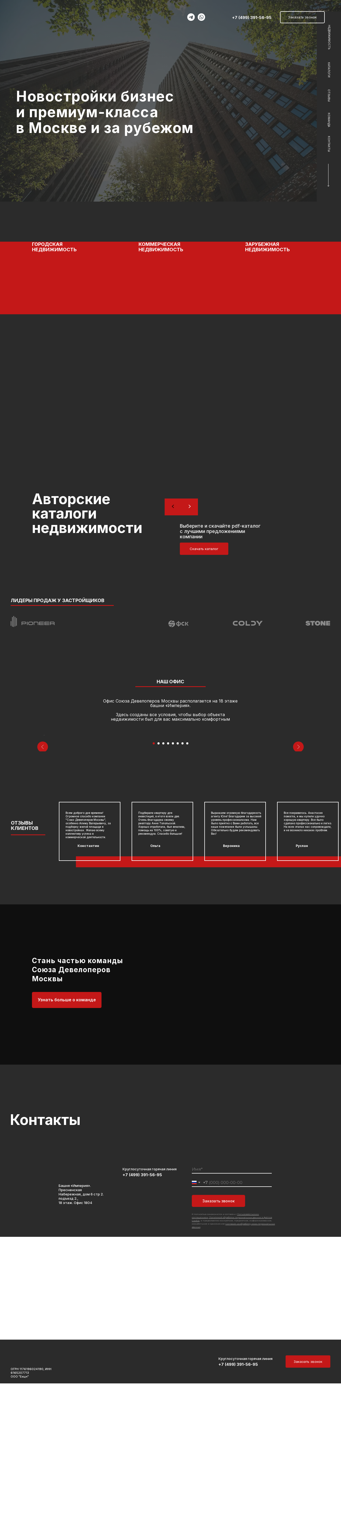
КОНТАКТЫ (329, 144)
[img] (35, 15)
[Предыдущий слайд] (42, 808)
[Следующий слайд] (298, 808)
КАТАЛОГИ (329, 69)
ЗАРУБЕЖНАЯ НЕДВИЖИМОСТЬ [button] (267, 246)
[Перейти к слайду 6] (178, 890)
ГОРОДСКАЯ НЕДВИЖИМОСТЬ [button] (54, 246)
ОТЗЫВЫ (329, 95)
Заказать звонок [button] (302, 17)
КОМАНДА (329, 120)
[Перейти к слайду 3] (163, 890)
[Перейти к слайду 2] (158, 890)
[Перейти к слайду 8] (187, 890)
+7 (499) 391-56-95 (251, 17)
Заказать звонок (218, 1347)
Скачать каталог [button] (204, 549)
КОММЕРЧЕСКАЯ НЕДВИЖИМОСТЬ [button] (161, 246)
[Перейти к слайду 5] (173, 890)
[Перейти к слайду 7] (182, 890)
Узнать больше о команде (67, 1146)
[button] (170, 291)
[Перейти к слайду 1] (154, 890)
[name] (232, 1316)
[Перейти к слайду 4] (168, 890)
